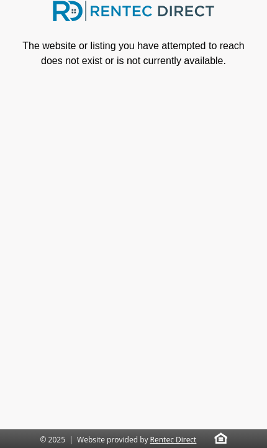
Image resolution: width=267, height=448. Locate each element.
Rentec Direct (173, 439)
